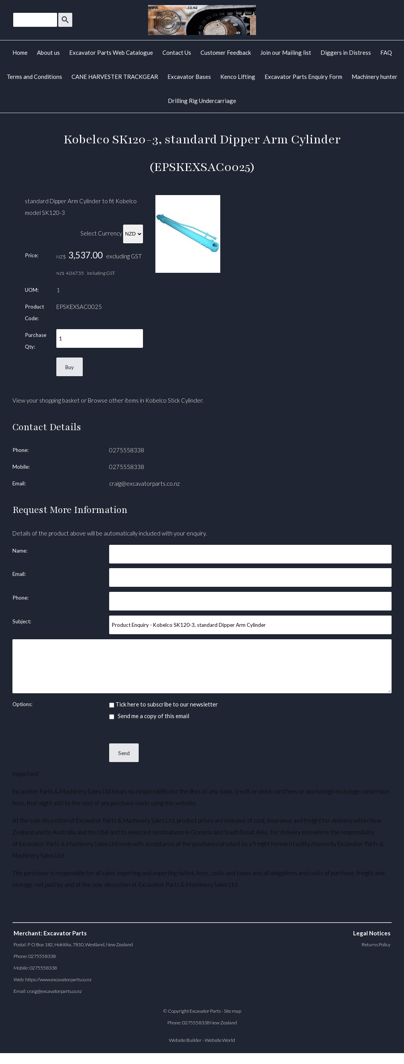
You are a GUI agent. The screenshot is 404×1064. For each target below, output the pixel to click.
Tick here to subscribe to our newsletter (163, 704)
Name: (19, 551)
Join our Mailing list (285, 52)
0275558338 (126, 450)
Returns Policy (376, 944)
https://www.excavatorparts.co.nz (58, 979)
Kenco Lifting (237, 76)
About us (48, 52)
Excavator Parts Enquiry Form (303, 76)
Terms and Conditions (34, 76)
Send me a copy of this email (149, 715)
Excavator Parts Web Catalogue (111, 52)
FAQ (386, 52)
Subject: (21, 621)
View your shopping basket (46, 400)
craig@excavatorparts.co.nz (144, 483)
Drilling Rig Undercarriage (202, 100)
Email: (19, 483)
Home (20, 52)
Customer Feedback (225, 52)
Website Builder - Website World (202, 1040)
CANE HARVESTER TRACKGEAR (114, 76)
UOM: (31, 290)
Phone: (20, 450)
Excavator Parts (205, 1011)
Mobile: (21, 467)
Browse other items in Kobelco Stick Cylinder (145, 400)
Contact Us (176, 52)
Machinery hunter (374, 76)
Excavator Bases (189, 76)
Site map (232, 1011)
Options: (22, 704)
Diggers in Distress (345, 52)
